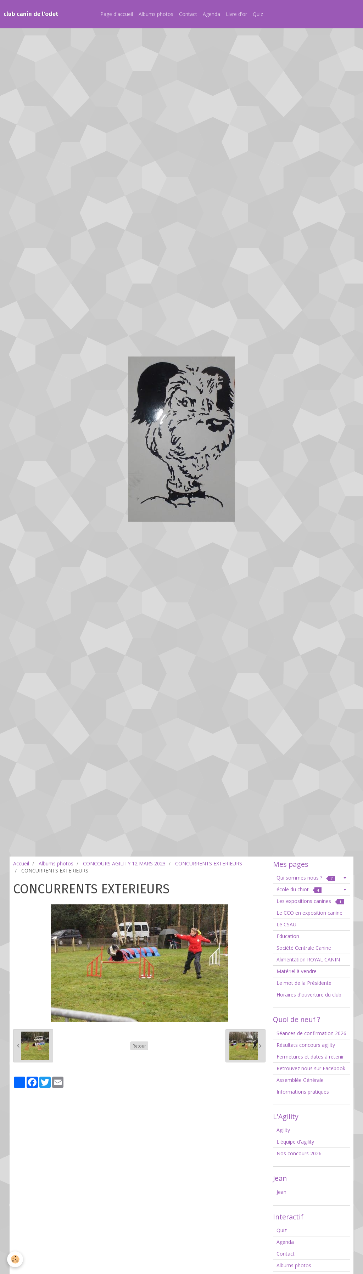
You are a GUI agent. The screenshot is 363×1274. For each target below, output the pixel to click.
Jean (281, 1192)
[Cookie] (15, 1259)
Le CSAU (286, 924)
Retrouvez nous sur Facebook (311, 1068)
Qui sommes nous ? (306, 877)
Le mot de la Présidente (304, 983)
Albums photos (156, 14)
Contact (188, 14)
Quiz (258, 14)
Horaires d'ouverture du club (309, 994)
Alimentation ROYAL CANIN (308, 959)
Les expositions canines (310, 901)
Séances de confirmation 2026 (311, 1033)
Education (288, 936)
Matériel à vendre (297, 971)
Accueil (21, 863)
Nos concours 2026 (299, 1153)
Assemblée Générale (300, 1080)
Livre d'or (236, 14)
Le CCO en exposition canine (309, 912)
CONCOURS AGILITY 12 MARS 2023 (124, 863)
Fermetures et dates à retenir (310, 1056)
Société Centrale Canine (304, 947)
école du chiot (299, 889)
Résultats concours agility (306, 1045)
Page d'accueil (116, 14)
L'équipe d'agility (295, 1141)
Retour (139, 1046)
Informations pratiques (303, 1091)
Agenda (211, 14)
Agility (283, 1130)
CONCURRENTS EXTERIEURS (208, 863)
